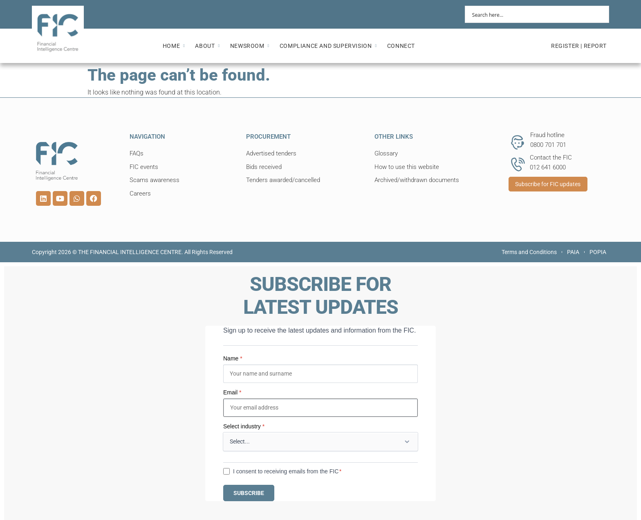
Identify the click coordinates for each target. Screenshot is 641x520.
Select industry (243, 426)
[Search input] (531, 14)
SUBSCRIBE (248, 493)
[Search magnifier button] (600, 14)
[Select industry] (320, 441)
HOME (174, 46)
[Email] (320, 407)
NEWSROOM (249, 46)
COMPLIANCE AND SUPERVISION (328, 46)
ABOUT (207, 46)
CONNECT (401, 46)
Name (232, 358)
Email (232, 392)
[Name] (320, 374)
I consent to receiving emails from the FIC (285, 471)
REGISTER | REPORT (578, 46)
